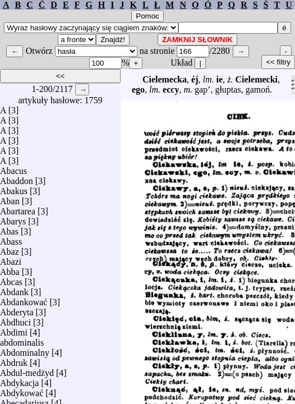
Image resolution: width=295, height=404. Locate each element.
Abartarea (17, 208)
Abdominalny (24, 350)
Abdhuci (15, 319)
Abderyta (17, 309)
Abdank (14, 289)
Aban (10, 198)
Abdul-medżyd (27, 370)
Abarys (13, 218)
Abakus (13, 188)
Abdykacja (19, 380)
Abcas (11, 279)
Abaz (9, 249)
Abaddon (16, 178)
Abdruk (13, 360)
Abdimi (13, 329)
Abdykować (21, 390)
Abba (10, 269)
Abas (9, 228)
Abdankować (23, 299)
